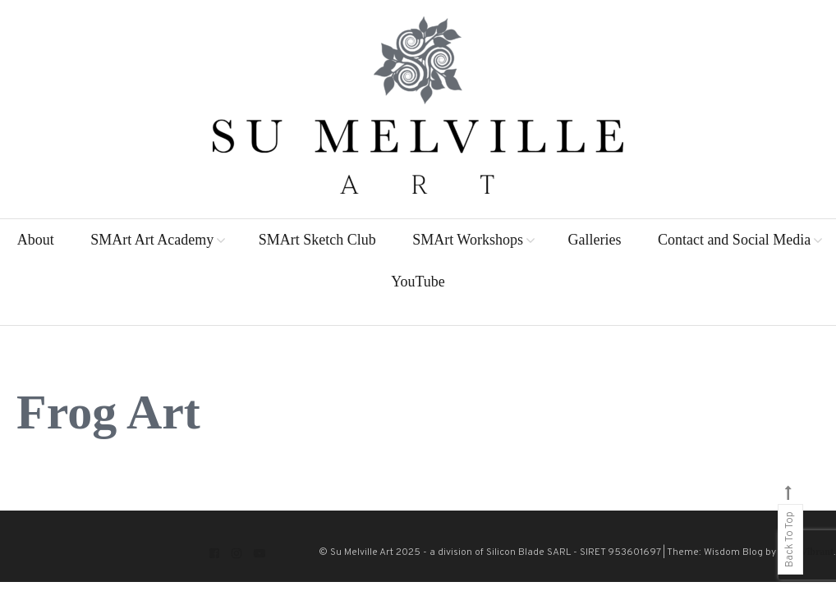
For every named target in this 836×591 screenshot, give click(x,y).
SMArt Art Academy (152, 239)
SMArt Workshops (467, 239)
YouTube (418, 281)
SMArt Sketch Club (317, 239)
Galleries (594, 239)
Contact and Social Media (734, 239)
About (35, 239)
